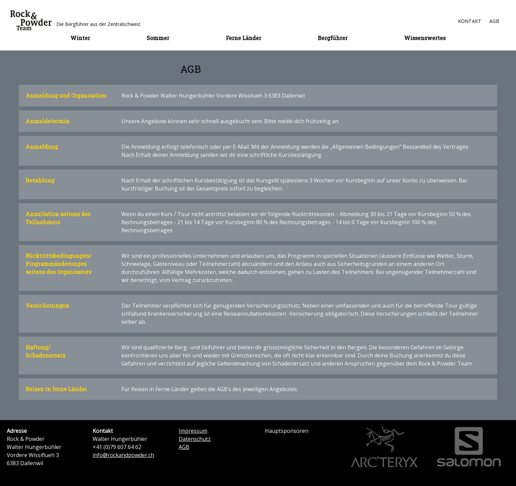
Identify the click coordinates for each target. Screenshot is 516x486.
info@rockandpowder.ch (123, 455)
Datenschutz (195, 439)
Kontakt (469, 21)
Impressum (193, 431)
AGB (494, 21)
